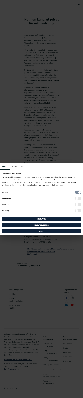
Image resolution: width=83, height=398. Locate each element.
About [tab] (22, 166)
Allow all (41, 219)
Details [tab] (14, 166)
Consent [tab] (5, 166)
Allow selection (41, 225)
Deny (41, 231)
